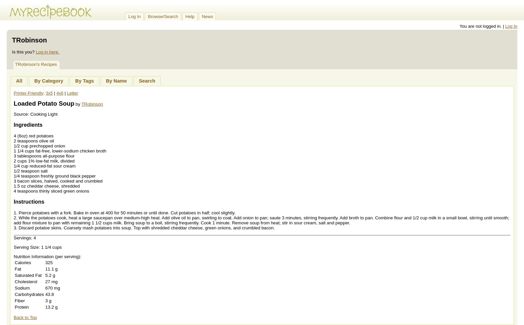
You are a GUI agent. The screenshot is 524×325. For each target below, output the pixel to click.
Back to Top (25, 317)
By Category (48, 81)
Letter (72, 93)
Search (147, 81)
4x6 (59, 93)
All (19, 81)
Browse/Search (163, 16)
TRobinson (92, 104)
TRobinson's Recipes (36, 64)
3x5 (49, 93)
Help (189, 16)
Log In (134, 16)
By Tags (84, 81)
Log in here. (47, 52)
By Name (116, 81)
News (207, 16)
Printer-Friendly (28, 93)
